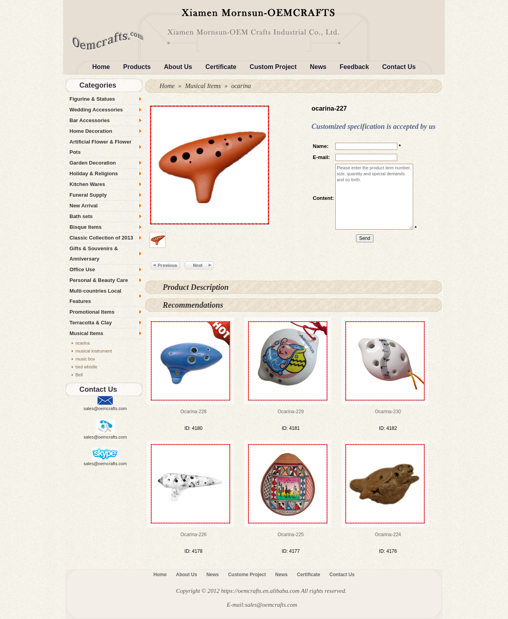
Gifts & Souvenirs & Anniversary (93, 253)
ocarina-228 (193, 411)
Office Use (82, 269)
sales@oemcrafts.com (105, 408)
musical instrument (93, 351)
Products (136, 66)
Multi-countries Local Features (95, 296)
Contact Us (399, 66)
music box (85, 358)
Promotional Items (91, 312)
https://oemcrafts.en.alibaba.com (260, 591)
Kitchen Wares (87, 184)
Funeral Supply (88, 195)
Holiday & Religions (93, 173)
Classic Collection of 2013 (101, 238)
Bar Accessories (89, 120)
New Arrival (83, 206)
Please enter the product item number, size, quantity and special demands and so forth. (374, 197)
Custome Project (247, 574)
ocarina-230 (388, 411)
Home (101, 66)
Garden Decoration (92, 163)
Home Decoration (90, 131)
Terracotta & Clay (90, 323)
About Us (178, 66)
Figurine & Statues (92, 99)
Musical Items (203, 85)
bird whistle (86, 366)
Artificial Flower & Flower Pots (100, 147)
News (318, 66)
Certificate (221, 66)
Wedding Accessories (96, 110)
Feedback (354, 66)
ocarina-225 (290, 534)
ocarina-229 (290, 411)
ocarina (241, 85)
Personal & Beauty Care (98, 280)
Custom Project (273, 66)
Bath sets (81, 216)
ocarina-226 (193, 534)
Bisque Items (85, 227)
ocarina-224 (388, 534)
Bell (79, 374)
